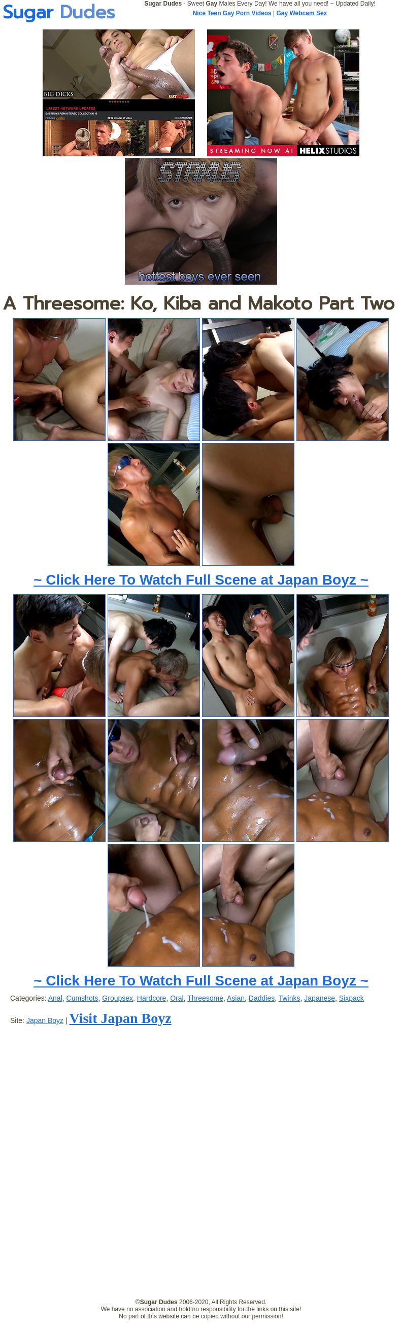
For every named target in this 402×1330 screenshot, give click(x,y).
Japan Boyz (44, 1020)
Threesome (205, 998)
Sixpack (351, 998)
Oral (176, 998)
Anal (55, 998)
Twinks (289, 998)
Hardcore (151, 998)
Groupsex (117, 998)
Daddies (262, 998)
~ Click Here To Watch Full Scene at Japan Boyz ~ (201, 580)
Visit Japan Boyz (121, 1018)
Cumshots (82, 998)
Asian (236, 998)
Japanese (319, 998)
